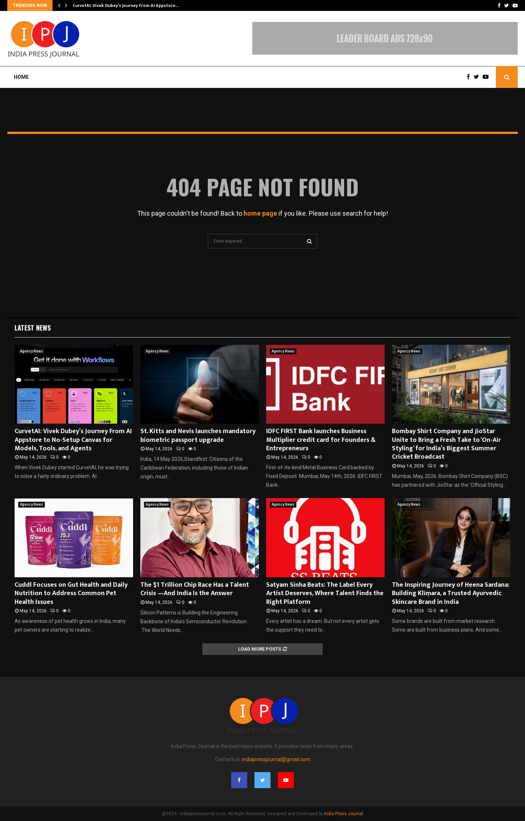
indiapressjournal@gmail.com (276, 759)
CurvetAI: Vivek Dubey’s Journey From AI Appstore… (126, 5)
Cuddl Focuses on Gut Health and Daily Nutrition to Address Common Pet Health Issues (71, 593)
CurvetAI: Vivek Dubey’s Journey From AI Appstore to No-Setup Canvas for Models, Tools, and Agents (73, 440)
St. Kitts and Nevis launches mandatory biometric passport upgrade (198, 435)
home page (260, 213)
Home (21, 77)
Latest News (33, 327)
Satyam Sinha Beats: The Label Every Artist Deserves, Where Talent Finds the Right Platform (325, 593)
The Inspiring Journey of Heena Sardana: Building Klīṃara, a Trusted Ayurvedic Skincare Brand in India (450, 593)
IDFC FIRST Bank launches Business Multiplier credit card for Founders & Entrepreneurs (321, 440)
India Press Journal (343, 813)
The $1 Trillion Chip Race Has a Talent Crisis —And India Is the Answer (194, 589)
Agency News (31, 351)
